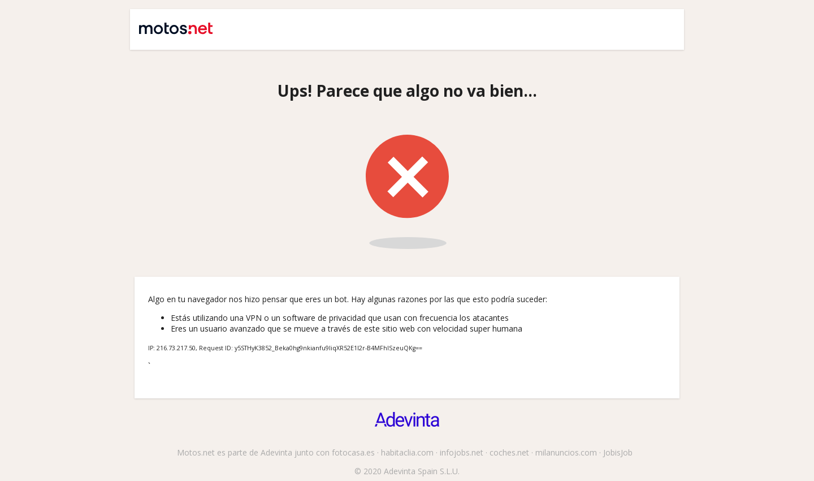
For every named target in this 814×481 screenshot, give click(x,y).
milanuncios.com (566, 452)
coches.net (509, 452)
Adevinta (276, 452)
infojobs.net (461, 452)
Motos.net (168, 24)
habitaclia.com (407, 452)
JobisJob (618, 452)
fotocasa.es (353, 452)
